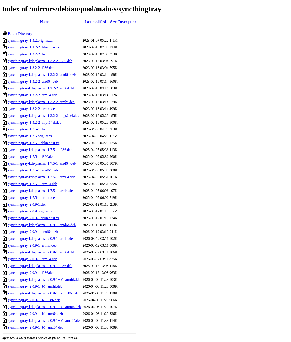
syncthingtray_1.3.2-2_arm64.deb (32, 95)
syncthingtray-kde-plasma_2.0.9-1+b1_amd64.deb (44, 320)
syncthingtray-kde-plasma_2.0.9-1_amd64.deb (42, 225)
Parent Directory (20, 34)
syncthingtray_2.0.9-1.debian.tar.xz (33, 218)
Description (127, 22)
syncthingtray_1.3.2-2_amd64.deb (33, 81)
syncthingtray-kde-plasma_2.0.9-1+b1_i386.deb (43, 293)
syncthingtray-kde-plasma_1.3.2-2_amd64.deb (42, 75)
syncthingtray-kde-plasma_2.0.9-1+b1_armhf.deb (44, 279)
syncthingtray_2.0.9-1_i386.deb (31, 273)
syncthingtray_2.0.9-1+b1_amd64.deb (35, 327)
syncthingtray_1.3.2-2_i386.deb (31, 68)
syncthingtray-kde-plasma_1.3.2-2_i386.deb (40, 61)
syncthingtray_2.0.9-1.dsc (27, 204)
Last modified (95, 22)
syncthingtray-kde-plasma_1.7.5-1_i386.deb (40, 150)
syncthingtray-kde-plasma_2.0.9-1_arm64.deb (41, 252)
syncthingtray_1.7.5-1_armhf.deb (32, 197)
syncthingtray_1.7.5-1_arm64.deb (32, 184)
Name (44, 22)
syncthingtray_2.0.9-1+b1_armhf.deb (35, 286)
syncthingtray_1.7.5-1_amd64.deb (33, 170)
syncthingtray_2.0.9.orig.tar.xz (30, 211)
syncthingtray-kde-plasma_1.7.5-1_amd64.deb (42, 163)
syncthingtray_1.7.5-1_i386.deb (31, 156)
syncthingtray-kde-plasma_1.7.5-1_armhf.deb (41, 191)
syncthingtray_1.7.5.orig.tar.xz (30, 136)
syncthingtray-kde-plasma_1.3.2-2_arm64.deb (41, 88)
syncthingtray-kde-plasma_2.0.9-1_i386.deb (40, 266)
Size (113, 22)
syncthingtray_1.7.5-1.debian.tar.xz (33, 143)
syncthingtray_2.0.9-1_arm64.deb (32, 259)
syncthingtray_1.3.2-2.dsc (27, 54)
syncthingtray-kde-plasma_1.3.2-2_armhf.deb (41, 102)
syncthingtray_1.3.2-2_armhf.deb (32, 109)
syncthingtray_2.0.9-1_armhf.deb (32, 245)
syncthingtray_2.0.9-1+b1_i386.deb (34, 300)
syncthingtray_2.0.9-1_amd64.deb (33, 232)
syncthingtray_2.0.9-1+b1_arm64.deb (35, 314)
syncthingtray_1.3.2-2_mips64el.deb (34, 122)
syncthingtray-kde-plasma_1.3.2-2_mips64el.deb (43, 115)
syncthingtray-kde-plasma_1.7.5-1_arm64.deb (41, 177)
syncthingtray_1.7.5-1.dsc (27, 129)
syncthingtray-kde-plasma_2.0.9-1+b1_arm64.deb (44, 307)
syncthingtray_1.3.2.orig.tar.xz (30, 40)
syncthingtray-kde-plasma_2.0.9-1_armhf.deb (41, 238)
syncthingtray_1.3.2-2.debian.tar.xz (33, 47)
